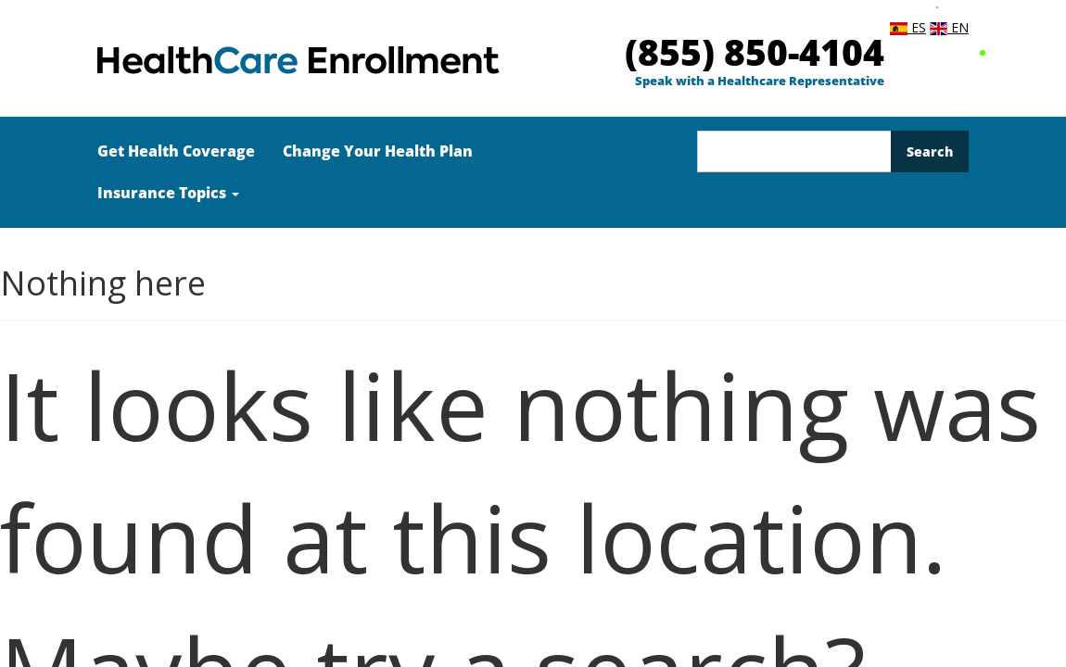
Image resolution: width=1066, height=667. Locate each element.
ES (908, 27)
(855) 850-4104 (754, 51)
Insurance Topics (168, 192)
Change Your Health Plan (378, 151)
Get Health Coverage (176, 151)
